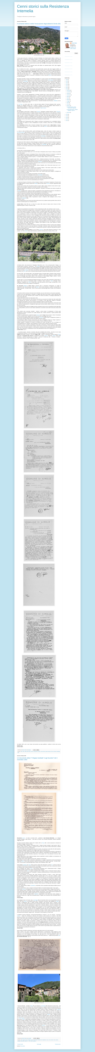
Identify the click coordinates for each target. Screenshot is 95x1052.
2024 (67, 82)
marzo (68, 104)
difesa (25, 901)
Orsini (55, 1039)
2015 (67, 118)
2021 (67, 87)
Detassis (41, 229)
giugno (68, 99)
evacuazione (35, 751)
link (52, 864)
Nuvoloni (38, 111)
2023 (67, 84)
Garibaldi (39, 1039)
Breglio (36, 183)
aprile (68, 102)
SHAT (59, 334)
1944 (21, 751)
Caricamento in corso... (69, 56)
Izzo (28, 870)
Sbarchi (46, 335)
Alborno (23, 889)
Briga (38, 266)
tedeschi (49, 751)
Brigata (29, 1039)
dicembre (68, 90)
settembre (69, 94)
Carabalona (33, 885)
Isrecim (55, 100)
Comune (31, 751)
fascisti (32, 1039)
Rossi (49, 1014)
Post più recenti (20, 1044)
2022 (67, 85)
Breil (24, 271)
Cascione (58, 111)
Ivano (47, 1039)
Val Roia (48, 183)
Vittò (52, 280)
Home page (39, 1044)
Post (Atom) (23, 1046)
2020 (67, 88)
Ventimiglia (25, 81)
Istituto (50, 75)
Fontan (39, 751)
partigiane (25, 864)
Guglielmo (36, 893)
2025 (67, 81)
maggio (68, 101)
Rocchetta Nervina (20, 132)
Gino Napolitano (43, 1039)
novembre (51, 1039)
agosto (68, 96)
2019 (67, 114)
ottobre (57, 1039)
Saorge (26, 269)
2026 (67, 79)
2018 (67, 115)
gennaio (68, 112)
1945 (23, 751)
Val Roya (20, 104)
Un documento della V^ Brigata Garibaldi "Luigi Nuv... (72, 110)
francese (40, 161)
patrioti (46, 751)
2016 (67, 117)
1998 (25, 751)
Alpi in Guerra (43, 107)
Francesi (38, 314)
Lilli (49, 1039)
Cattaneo (59, 1009)
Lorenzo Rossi (42, 751)
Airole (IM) (28, 751)
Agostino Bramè (25, 1039)
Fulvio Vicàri (35, 1039)
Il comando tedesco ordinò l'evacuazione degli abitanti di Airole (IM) (38, 24)
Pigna (43, 842)
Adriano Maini (74, 43)
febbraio (68, 105)
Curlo (31, 868)
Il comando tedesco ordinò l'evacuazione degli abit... (72, 107)
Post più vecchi (57, 1044)
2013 (67, 120)
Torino (52, 751)
